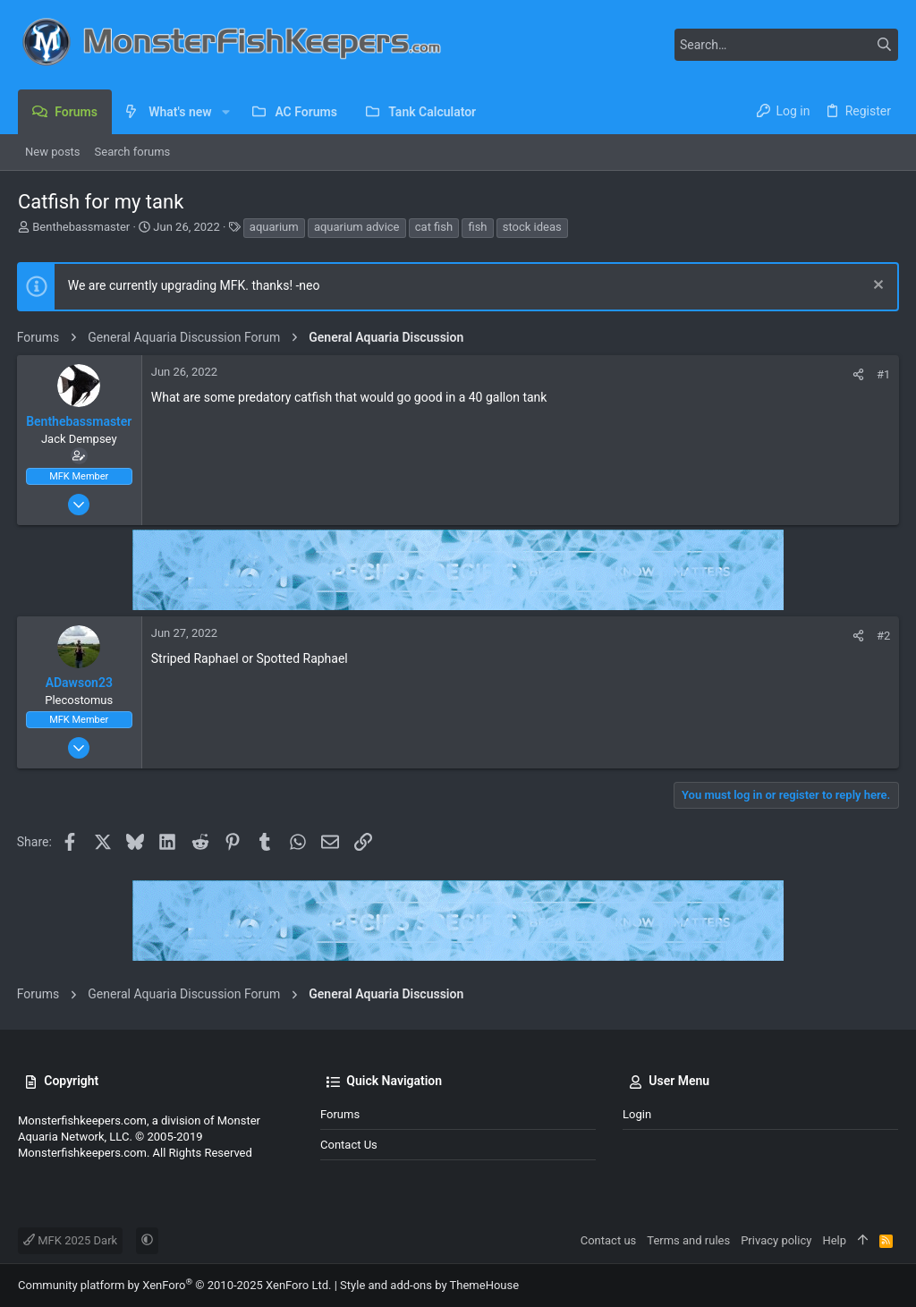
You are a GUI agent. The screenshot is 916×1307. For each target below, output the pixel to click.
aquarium (274, 226)
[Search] (786, 45)
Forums (340, 1114)
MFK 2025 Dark (70, 1240)
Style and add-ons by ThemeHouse (429, 1285)
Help (834, 1240)
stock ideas (532, 226)
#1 (882, 374)
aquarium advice (357, 226)
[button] (226, 111)
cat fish (434, 226)
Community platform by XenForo (174, 1285)
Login (637, 1114)
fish (477, 226)
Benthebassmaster (81, 226)
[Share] (857, 374)
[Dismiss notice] (875, 286)
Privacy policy (776, 1240)
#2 (882, 635)
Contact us (348, 1144)
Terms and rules (688, 1240)
